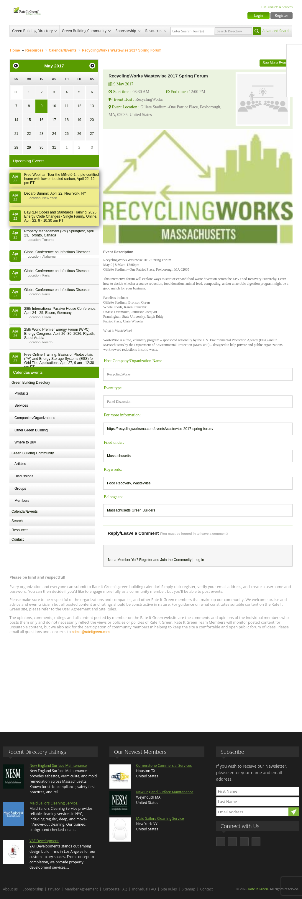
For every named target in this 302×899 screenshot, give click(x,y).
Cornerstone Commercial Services (164, 765)
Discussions (23, 476)
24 (54, 134)
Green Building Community (84, 30)
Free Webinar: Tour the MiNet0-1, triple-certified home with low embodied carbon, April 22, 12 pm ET (61, 179)
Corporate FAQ (115, 889)
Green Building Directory (32, 30)
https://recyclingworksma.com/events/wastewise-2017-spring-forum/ (160, 429)
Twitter (294, 64)
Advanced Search (276, 30)
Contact (18, 539)
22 (29, 134)
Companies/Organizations (34, 418)
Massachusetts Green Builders (131, 510)
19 (79, 120)
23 (41, 134)
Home (15, 50)
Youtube (294, 89)
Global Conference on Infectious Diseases (57, 252)
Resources (154, 30)
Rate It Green (258, 889)
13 (92, 106)
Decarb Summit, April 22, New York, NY (55, 193)
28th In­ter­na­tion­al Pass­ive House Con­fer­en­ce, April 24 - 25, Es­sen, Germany (60, 311)
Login (258, 15)
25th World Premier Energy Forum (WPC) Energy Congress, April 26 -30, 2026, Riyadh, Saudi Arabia (59, 333)
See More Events (276, 63)
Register (281, 15)
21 (16, 134)
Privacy (54, 889)
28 (16, 147)
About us (10, 889)
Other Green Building (31, 430)
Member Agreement (81, 889)
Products (21, 393)
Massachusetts (119, 456)
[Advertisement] (151, 680)
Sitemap (188, 889)
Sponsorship (126, 30)
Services (21, 405)
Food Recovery (119, 483)
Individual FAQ (144, 889)
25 (66, 134)
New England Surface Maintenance (58, 765)
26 (79, 134)
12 (79, 106)
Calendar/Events (62, 50)
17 (54, 120)
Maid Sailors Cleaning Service (160, 818)
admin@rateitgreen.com (90, 632)
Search (17, 521)
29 (29, 147)
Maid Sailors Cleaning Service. (53, 803)
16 (41, 120)
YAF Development (44, 840)
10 (54, 106)
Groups (20, 488)
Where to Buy (25, 442)
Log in (199, 560)
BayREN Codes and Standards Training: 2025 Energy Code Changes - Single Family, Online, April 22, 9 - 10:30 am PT (60, 216)
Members (21, 501)
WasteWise (141, 483)
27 (92, 134)
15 (29, 120)
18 (66, 120)
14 (16, 120)
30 (16, 92)
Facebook (294, 52)
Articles (20, 464)
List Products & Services (277, 7)
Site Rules (169, 889)
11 (66, 106)
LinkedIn (294, 77)
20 (92, 120)
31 (54, 147)
